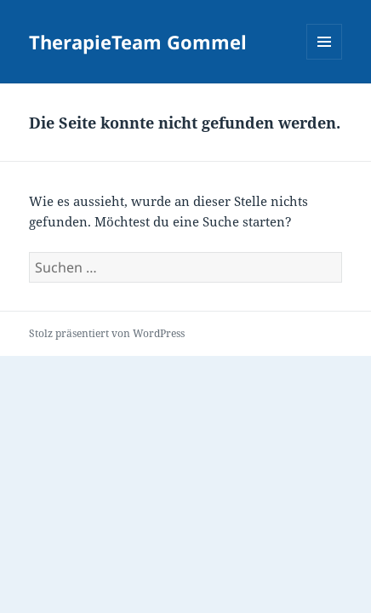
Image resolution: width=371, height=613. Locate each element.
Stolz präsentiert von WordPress (107, 333)
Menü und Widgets (324, 59)
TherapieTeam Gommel (138, 41)
